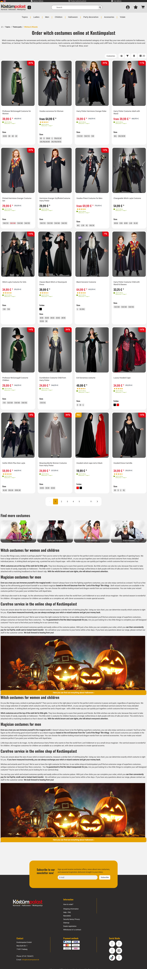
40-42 (55, 322)
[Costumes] (111, 56)
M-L (116, 136)
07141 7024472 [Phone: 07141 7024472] (27, 964)
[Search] (76, 7)
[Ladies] (37, 18)
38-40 (50, 138)
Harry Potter (50, 604)
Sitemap (66, 931)
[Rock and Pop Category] (92, 539)
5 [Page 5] (79, 510)
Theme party (17, 27)
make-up (80, 570)
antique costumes (8, 628)
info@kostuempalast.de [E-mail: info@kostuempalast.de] (30, 968)
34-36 (6, 136)
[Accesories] (109, 18)
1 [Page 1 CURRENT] (55, 510)
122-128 (52, 225)
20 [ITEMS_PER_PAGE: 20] (142, 56)
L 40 (134, 225)
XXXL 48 (21, 497)
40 (15, 136)
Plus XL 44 (61, 138)
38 (11, 136)
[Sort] (134, 55)
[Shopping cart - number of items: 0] (143, 7)
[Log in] (127, 7)
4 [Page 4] (73, 510)
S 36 (123, 225)
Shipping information (71, 917)
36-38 (49, 322)
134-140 (24, 225)
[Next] (97, 510)
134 (10, 313)
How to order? (68, 913)
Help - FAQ (67, 921)
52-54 (49, 326)
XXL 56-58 (124, 136)
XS (42, 138)
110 (5, 409)
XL (89, 227)
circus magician (112, 604)
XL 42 (140, 225)
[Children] (58, 18)
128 (96, 136)
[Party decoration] (90, 18)
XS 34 (117, 225)
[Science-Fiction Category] (128, 539)
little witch (46, 577)
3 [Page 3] (67, 510)
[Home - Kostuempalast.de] (27, 911)
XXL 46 (13, 497)
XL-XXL (84, 313)
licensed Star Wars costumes (30, 628)
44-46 (62, 322)
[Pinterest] (119, 966)
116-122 (81, 136)
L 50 (84, 227)
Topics (7, 27)
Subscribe (105, 886)
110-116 (44, 409)
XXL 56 (95, 227)
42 (19, 136)
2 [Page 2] (61, 510)
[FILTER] (127, 55)
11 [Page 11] (91, 510)
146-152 (7, 229)
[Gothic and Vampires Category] (55, 539)
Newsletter (67, 924)
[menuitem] (2, 1)
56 (55, 326)
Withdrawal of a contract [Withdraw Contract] (72, 938)
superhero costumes (133, 625)
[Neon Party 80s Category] (18, 539)
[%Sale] (122, 18)
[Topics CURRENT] (25, 18)
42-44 (56, 495)
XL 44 (6, 497)
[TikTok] (112, 966)
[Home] (2, 27)
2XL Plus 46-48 (47, 142)
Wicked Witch (67, 567)
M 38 (129, 225)
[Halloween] (73, 18)
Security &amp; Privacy (71, 928)
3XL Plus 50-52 (61, 142)
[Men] (47, 18)
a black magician (53, 594)
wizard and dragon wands (90, 596)
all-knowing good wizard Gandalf (28, 594)
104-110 (89, 136)
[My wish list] (135, 7)
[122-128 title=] (16, 224)
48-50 (43, 326)
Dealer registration (70, 934)
